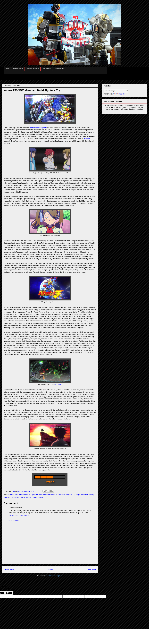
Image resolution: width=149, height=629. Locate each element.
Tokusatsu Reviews (32, 69)
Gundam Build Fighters (38, 127)
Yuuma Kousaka (37, 497)
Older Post (91, 569)
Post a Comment (13, 520)
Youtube (87, 139)
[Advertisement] (50, 544)
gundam (35, 494)
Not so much (58, 384)
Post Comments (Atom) (54, 576)
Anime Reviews (18, 69)
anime (10, 494)
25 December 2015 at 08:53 (19, 516)
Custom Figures (59, 69)
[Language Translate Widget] (116, 91)
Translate (119, 94)
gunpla (78, 494)
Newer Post (9, 569)
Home (7, 69)
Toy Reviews (46, 69)
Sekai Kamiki (20, 497)
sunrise (28, 497)
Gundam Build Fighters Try (65, 494)
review (12, 497)
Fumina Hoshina (25, 494)
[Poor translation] (9, 593)
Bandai (15, 494)
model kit (84, 494)
